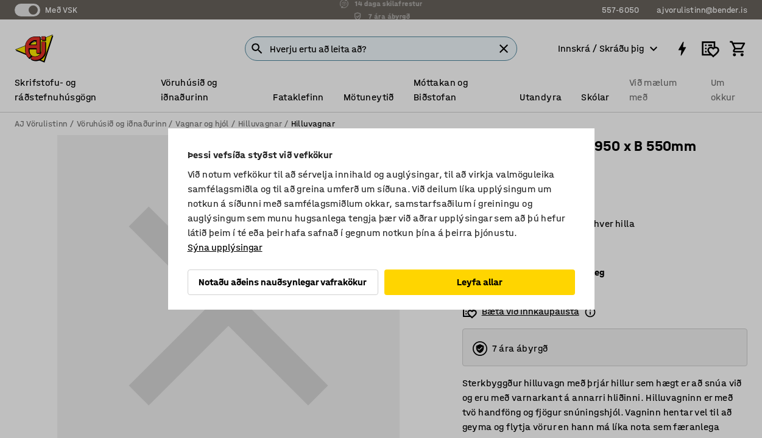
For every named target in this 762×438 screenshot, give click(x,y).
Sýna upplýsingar (225, 247)
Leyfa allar (480, 282)
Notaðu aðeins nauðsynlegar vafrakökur (283, 282)
